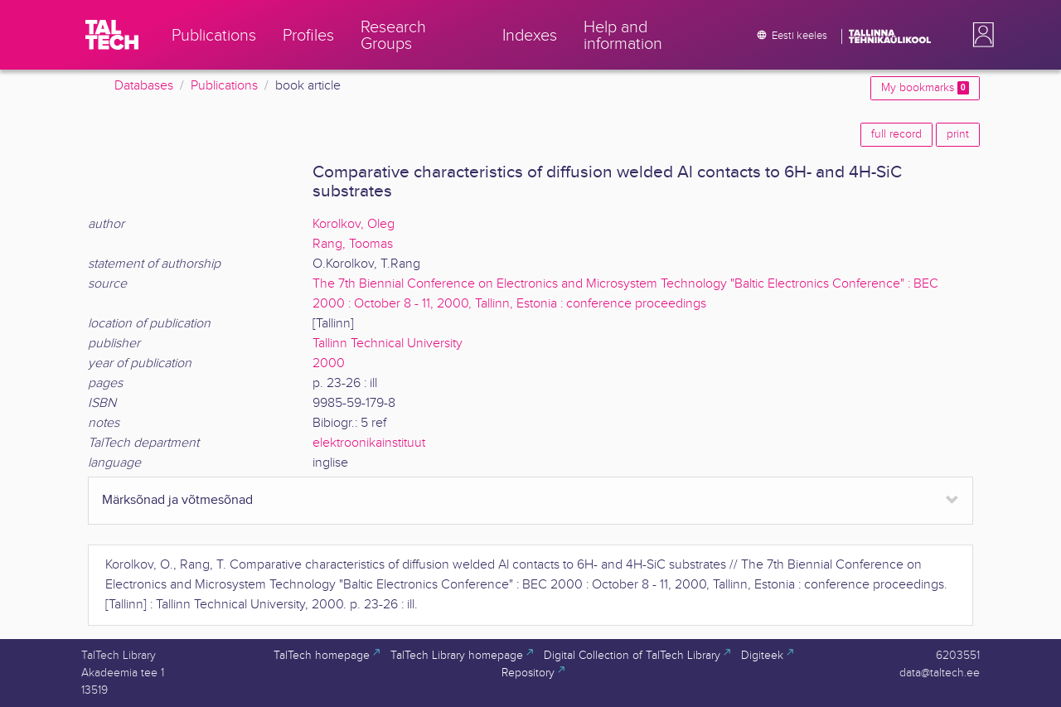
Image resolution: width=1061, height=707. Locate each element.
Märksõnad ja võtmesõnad (177, 500)
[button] (979, 35)
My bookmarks (925, 87)
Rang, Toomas (352, 244)
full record (896, 134)
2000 (328, 363)
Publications (224, 86)
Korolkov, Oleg (353, 224)
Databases (143, 86)
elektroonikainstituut (368, 443)
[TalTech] (111, 35)
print (958, 134)
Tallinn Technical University (387, 343)
